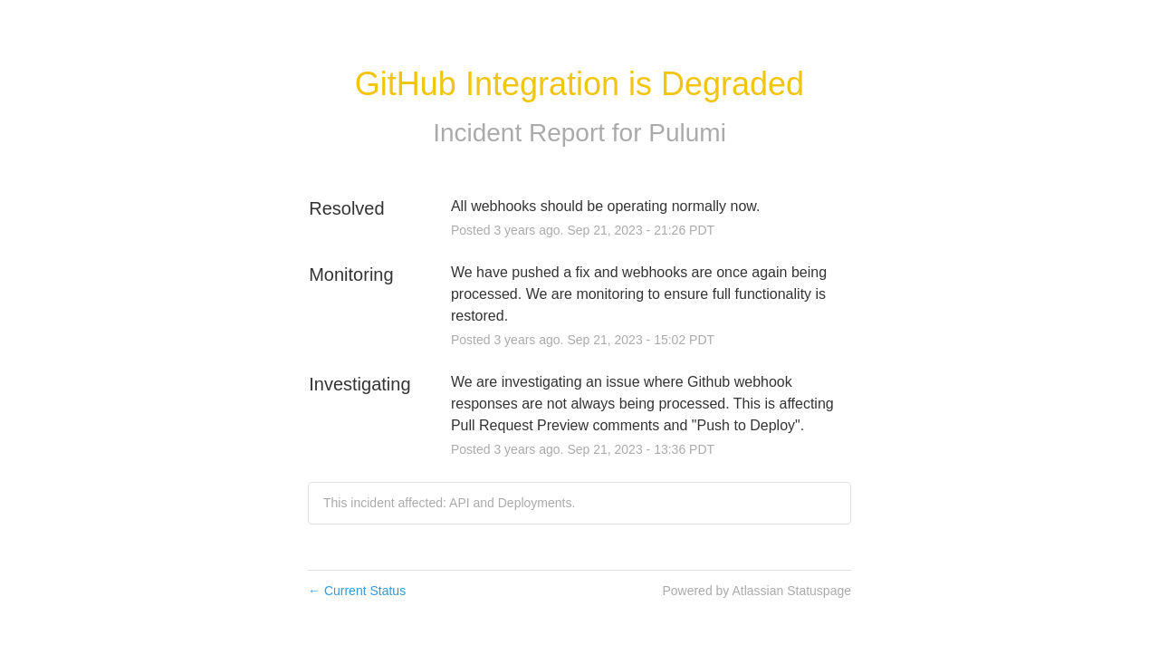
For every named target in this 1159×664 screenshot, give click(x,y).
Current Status (357, 590)
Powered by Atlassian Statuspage (756, 590)
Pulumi (687, 133)
